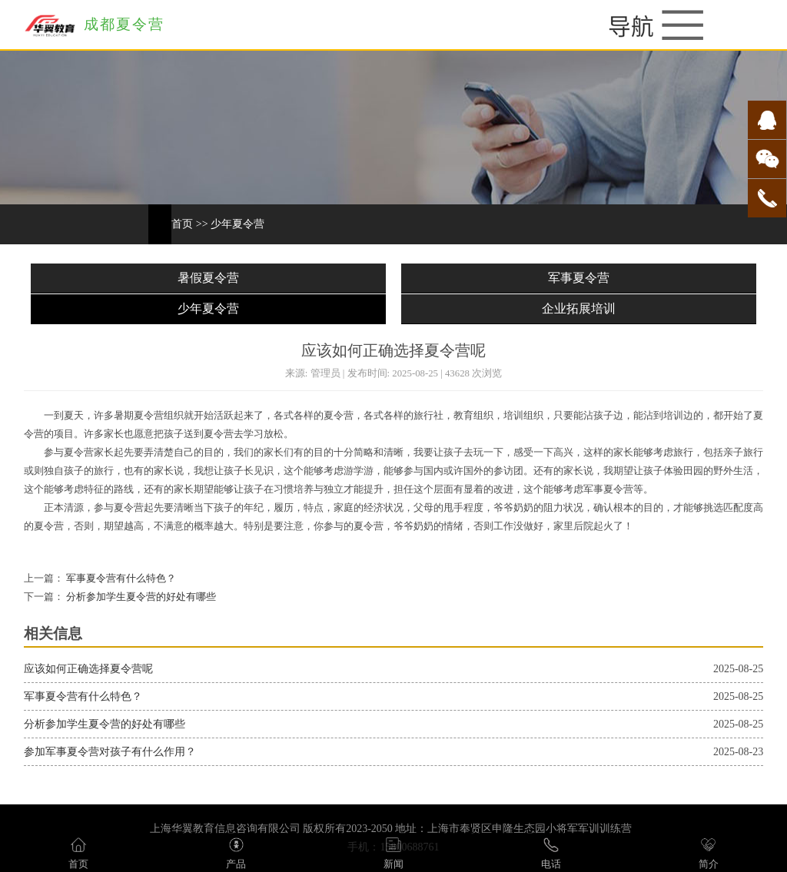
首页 (182, 224)
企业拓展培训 (579, 308)
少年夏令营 (237, 224)
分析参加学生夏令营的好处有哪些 (140, 597)
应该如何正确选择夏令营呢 (88, 669)
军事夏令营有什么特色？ (120, 578)
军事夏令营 (578, 277)
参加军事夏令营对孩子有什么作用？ (110, 752)
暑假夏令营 (208, 277)
